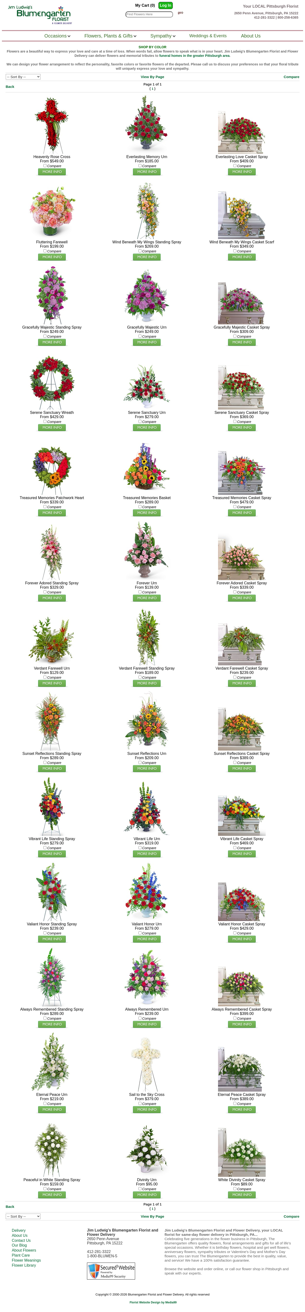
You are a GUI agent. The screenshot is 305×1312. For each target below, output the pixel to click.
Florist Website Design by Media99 (153, 1302)
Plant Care (21, 1255)
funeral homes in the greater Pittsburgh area (194, 56)
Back (10, 87)
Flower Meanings (26, 1260)
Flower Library (24, 1265)
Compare (292, 77)
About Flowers (24, 1250)
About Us (20, 1235)
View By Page (152, 77)
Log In (165, 5)
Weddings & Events (208, 35)
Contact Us (21, 1240)
